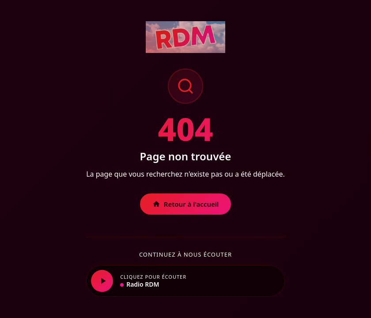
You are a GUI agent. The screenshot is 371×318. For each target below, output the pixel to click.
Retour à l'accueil (185, 204)
